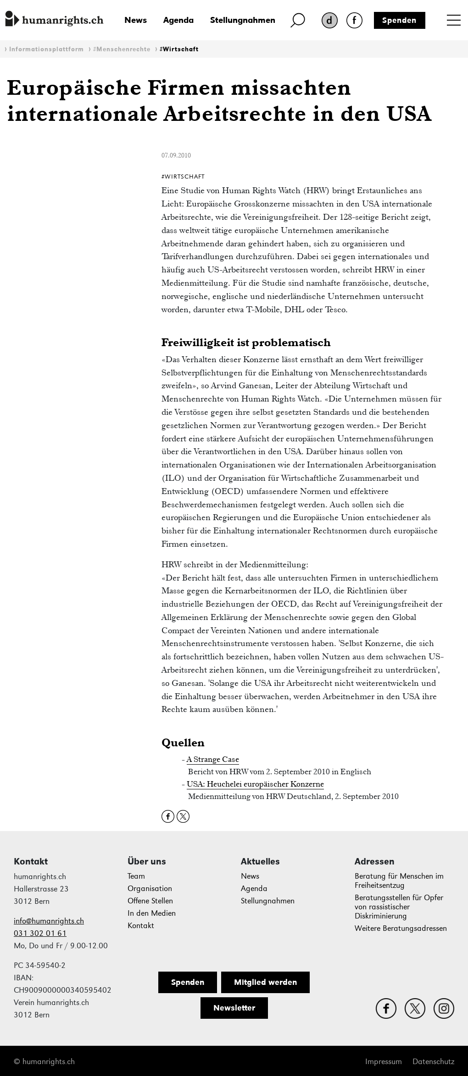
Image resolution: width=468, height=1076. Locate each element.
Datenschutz (433, 1061)
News (135, 20)
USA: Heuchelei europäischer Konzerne (255, 784)
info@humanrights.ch (49, 921)
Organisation (150, 888)
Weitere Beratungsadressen (401, 928)
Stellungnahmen (242, 20)
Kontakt (141, 925)
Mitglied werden (265, 982)
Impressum (383, 1061)
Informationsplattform (46, 49)
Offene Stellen (150, 901)
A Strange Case (213, 759)
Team (136, 876)
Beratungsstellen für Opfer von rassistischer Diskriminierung (399, 907)
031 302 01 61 (40, 933)
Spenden (399, 20)
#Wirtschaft (179, 49)
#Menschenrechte (121, 49)
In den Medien (152, 913)
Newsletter (234, 1007)
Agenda (178, 20)
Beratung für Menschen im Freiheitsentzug (399, 880)
